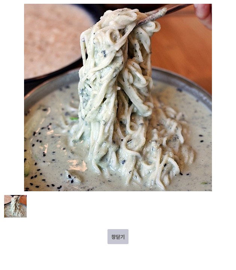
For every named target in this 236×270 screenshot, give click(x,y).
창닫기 (118, 236)
